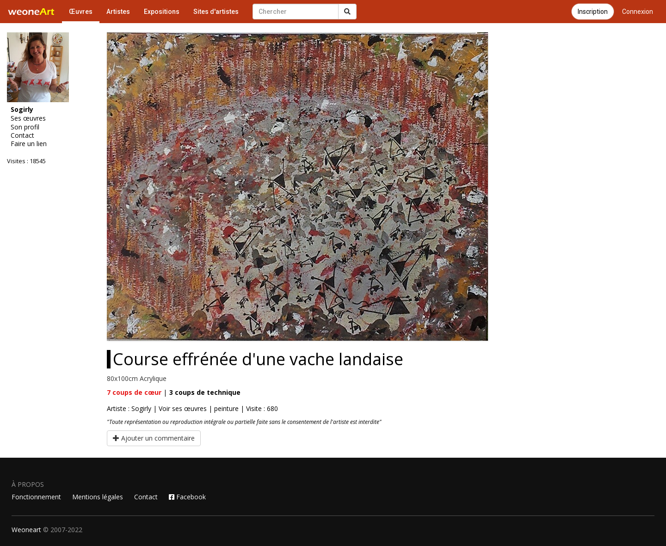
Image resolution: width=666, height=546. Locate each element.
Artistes (118, 11)
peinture (226, 408)
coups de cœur (134, 392)
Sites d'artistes (216, 11)
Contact (22, 135)
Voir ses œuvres (183, 408)
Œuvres (80, 11)
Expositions (161, 11)
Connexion (637, 11)
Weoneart (26, 529)
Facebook (187, 496)
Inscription (593, 11)
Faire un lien (29, 144)
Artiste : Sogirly (129, 408)
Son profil (25, 127)
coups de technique (204, 392)
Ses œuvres (28, 118)
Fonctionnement (36, 496)
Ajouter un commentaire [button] (154, 438)
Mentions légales (97, 496)
